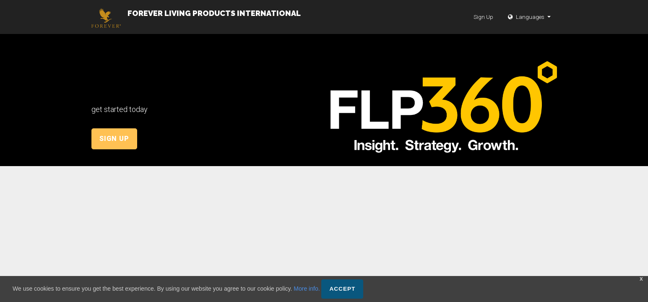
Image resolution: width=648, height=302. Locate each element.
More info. (306, 288)
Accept (342, 289)
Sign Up (483, 25)
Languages (527, 25)
